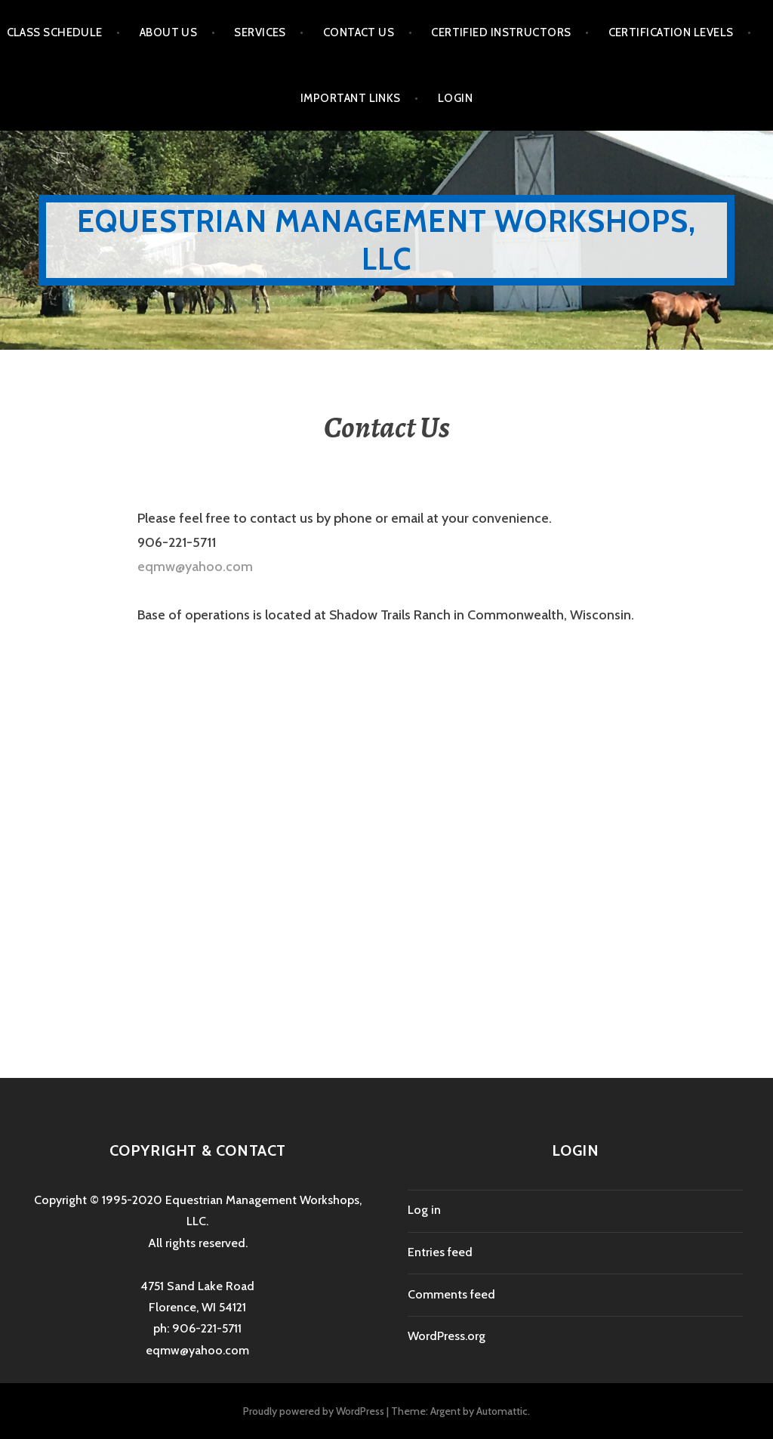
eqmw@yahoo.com (195, 566)
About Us (169, 32)
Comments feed (451, 1294)
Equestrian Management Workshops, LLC (386, 239)
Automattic (502, 1411)
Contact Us (359, 32)
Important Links (350, 98)
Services (260, 32)
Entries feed (440, 1252)
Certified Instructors (501, 32)
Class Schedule (55, 32)
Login (455, 98)
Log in (424, 1210)
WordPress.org (446, 1336)
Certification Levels (671, 32)
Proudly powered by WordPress (313, 1411)
